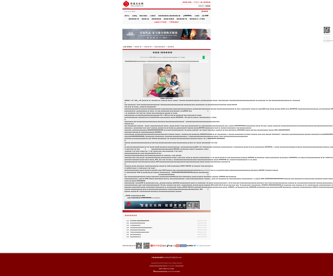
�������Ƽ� (135, 236)
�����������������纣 (141, 227)
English (196, 2)
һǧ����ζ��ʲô (135, 225)
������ (156, 19)
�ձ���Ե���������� (139, 220)
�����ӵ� (134, 19)
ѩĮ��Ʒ (153, 16)
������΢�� (204, 57)
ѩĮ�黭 (197, 16)
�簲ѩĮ (127, 16)
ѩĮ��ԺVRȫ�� (160, 22)
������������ (137, 223)
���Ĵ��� (169, 19)
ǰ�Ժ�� (205, 16)
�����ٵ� (182, 19)
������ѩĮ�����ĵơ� (169, 16)
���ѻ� (145, 19)
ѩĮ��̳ (134, 16)
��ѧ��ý (143, 16)
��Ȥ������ (135, 234)
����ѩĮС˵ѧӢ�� (197, 19)
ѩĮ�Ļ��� (127, 47)
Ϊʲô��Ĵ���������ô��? (139, 232)
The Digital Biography (203, 245)
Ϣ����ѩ (187, 16)
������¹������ (137, 230)
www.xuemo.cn (159, 57)
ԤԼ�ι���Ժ (174, 22)
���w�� (187, 2)
